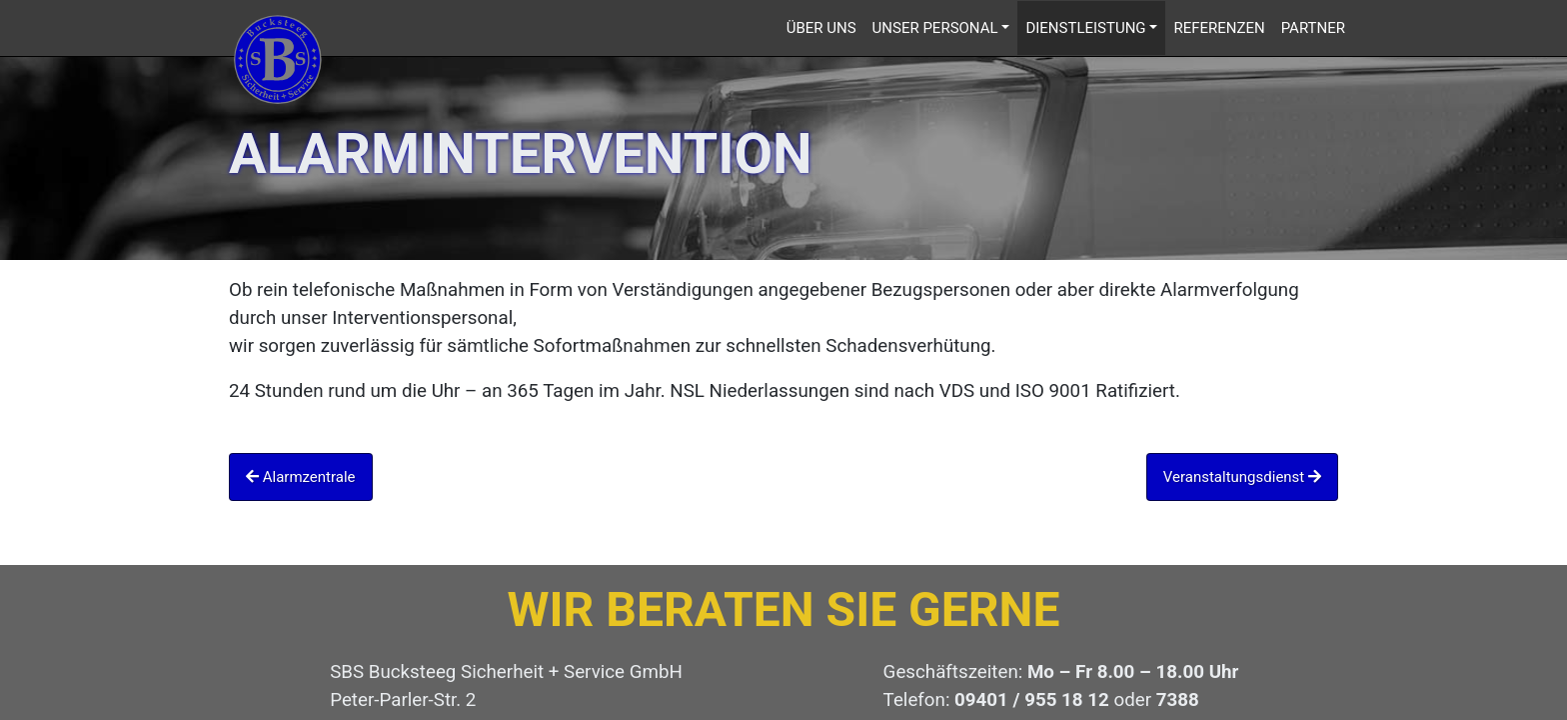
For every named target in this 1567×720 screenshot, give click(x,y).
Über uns (821, 28)
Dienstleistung (1085, 28)
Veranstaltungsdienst (1242, 477)
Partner (1313, 28)
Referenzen (1218, 28)
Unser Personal (935, 28)
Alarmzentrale (301, 477)
